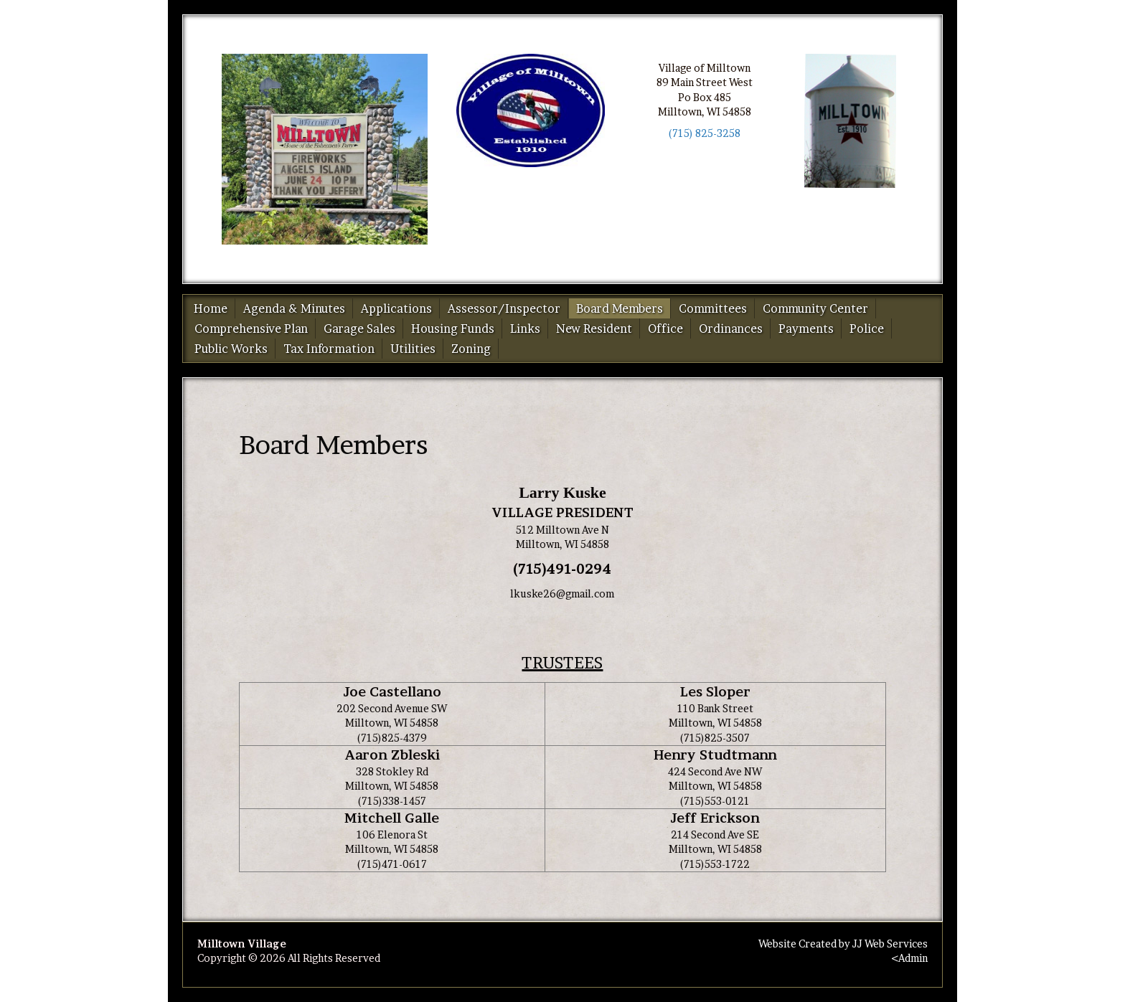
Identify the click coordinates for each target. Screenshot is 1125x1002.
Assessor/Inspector (504, 308)
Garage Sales (359, 328)
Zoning (471, 348)
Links (525, 328)
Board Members (619, 308)
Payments (806, 328)
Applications (396, 308)
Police (866, 328)
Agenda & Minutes (294, 308)
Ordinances (731, 328)
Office (665, 328)
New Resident (594, 328)
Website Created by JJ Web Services (843, 943)
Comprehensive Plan (251, 328)
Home (210, 308)
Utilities (413, 348)
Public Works (231, 348)
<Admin (909, 958)
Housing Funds (452, 328)
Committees (713, 308)
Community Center (815, 308)
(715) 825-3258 (704, 133)
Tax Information (329, 348)
